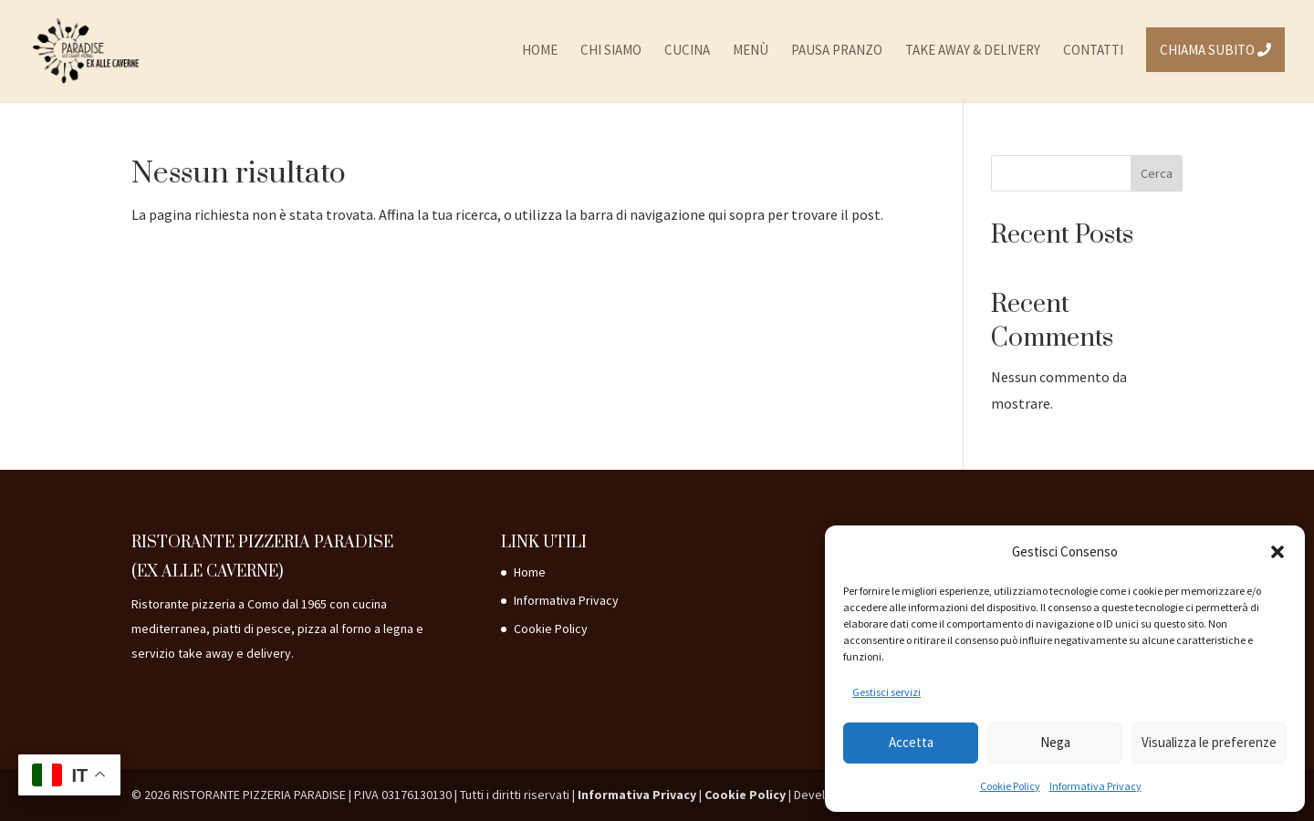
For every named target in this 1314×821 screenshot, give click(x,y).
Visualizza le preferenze (1209, 742)
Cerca (1157, 173)
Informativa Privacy (1095, 786)
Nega (1055, 742)
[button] (1277, 552)
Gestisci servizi (886, 692)
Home (530, 572)
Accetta (911, 742)
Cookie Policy (1010, 786)
